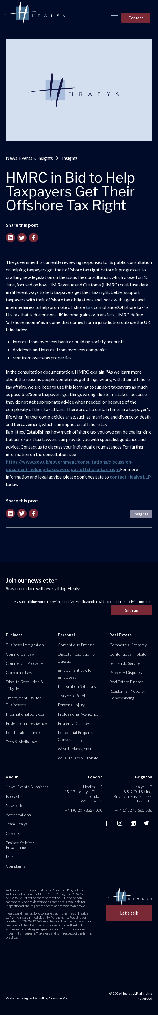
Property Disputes (74, 723)
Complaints (16, 866)
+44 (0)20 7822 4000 (84, 810)
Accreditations (18, 814)
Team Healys (17, 823)
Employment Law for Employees (75, 674)
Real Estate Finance (23, 732)
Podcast (13, 796)
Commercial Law (20, 654)
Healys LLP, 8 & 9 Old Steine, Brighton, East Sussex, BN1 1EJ (133, 793)
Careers (13, 833)
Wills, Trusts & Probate (78, 757)
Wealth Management (76, 748)
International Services (25, 714)
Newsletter (15, 805)
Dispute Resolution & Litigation (24, 685)
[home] (35, 13)
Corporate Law (19, 672)
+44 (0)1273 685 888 (133, 810)
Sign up (131, 610)
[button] (114, 18)
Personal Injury (71, 704)
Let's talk (129, 912)
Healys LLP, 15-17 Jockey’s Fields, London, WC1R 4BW (83, 793)
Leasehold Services (74, 695)
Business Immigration (25, 644)
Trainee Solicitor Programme (20, 845)
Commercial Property (24, 663)
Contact (135, 17)
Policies (12, 856)
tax (89, 307)
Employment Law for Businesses (23, 701)
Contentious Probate (76, 644)
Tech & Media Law (21, 741)
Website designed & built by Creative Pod (37, 998)
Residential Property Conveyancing (75, 736)
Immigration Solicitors (77, 686)
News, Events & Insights (29, 158)
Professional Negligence (26, 723)
